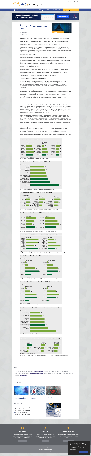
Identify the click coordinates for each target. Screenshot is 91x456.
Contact (74, 1)
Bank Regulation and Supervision (61, 373)
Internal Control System (56, 375)
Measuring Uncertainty (19, 410)
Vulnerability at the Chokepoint (20, 414)
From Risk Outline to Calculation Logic (22, 408)
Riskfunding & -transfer (38, 373)
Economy (46, 373)
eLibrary (41, 10)
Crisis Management (47, 375)
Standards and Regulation (68, 375)
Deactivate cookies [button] (74, 452)
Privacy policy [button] (73, 449)
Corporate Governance (22, 373)
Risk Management (24, 377)
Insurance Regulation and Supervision (22, 375)
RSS (77, 1)
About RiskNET (56, 10)
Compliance (30, 373)
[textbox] (71, 10)
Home (14, 10)
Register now (45, 442)
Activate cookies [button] (83, 452)
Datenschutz (41, 451)
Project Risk (17, 377)
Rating (16, 373)
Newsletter (69, 1)
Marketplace (33, 10)
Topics (18, 10)
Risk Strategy (51, 373)
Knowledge (25, 10)
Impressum (46, 451)
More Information (22, 442)
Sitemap (50, 451)
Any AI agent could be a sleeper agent (22, 412)
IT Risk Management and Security (36, 375)
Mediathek (48, 10)
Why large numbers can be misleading (22, 416)
